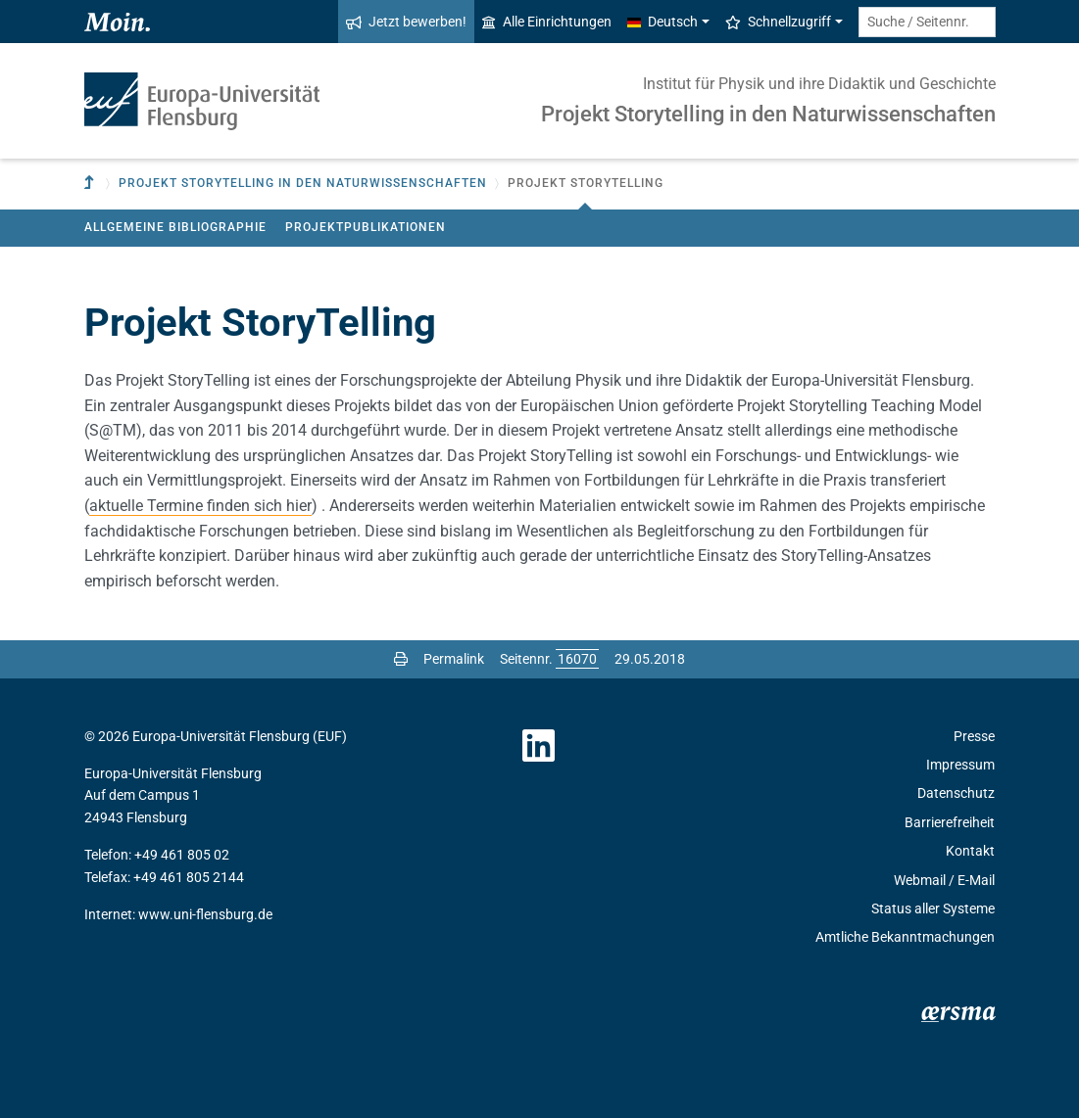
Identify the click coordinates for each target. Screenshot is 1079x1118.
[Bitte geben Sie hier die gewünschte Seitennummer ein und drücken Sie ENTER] (577, 659)
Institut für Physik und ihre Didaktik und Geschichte (819, 83)
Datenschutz (956, 793)
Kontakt (970, 851)
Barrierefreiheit (950, 822)
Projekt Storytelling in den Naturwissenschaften (768, 114)
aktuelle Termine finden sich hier (200, 505)
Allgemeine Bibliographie (175, 227)
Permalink (453, 659)
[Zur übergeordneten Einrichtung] (91, 184)
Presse (974, 736)
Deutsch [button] (662, 21)
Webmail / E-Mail (944, 880)
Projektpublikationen (365, 227)
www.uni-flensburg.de (205, 914)
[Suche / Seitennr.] (927, 22)
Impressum (960, 764)
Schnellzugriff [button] (778, 21)
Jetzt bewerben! (406, 21)
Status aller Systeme (933, 908)
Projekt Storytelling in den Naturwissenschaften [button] (303, 183)
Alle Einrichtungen (547, 21)
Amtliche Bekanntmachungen (905, 937)
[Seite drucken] (401, 659)
